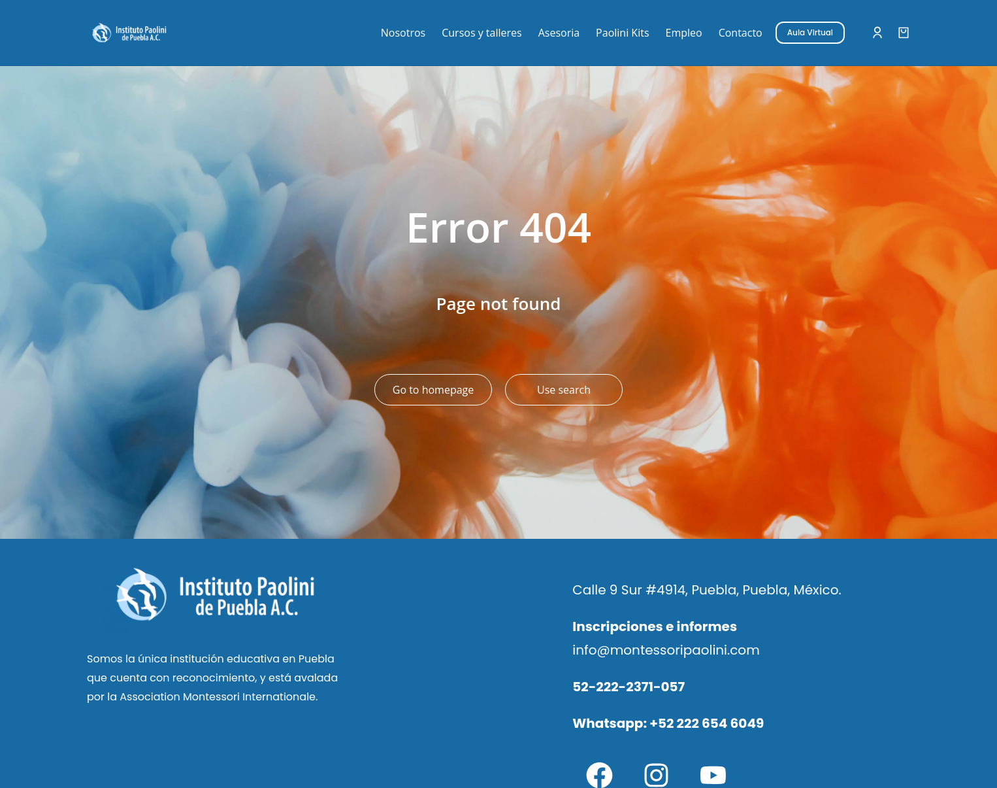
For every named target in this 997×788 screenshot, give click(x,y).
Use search (564, 390)
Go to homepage (433, 390)
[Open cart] (903, 32)
